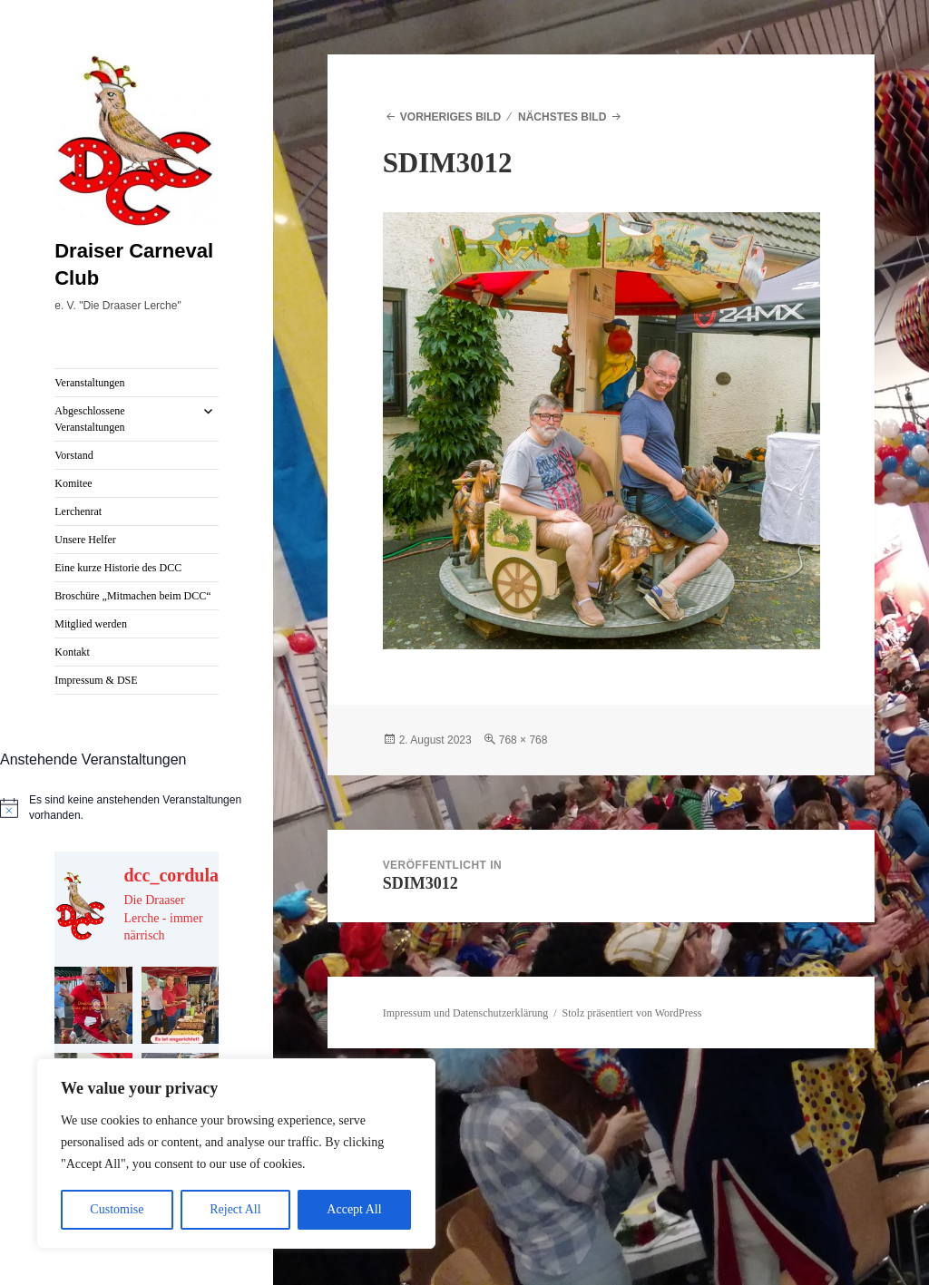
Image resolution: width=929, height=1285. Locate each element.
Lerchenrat (78, 511)
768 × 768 (523, 740)
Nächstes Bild (562, 117)
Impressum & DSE (95, 680)
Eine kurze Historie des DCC (117, 567)
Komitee (73, 483)
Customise (116, 1209)
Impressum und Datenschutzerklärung (466, 1013)
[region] (235, 1153)
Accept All (354, 1209)
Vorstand (73, 455)
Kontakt (72, 652)
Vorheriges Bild (450, 117)
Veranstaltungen (89, 382)
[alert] (136, 808)
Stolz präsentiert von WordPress (632, 1013)
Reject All (235, 1209)
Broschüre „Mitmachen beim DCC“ (132, 595)
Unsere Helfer (85, 539)
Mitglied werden (90, 624)
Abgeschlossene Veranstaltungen (89, 418)
